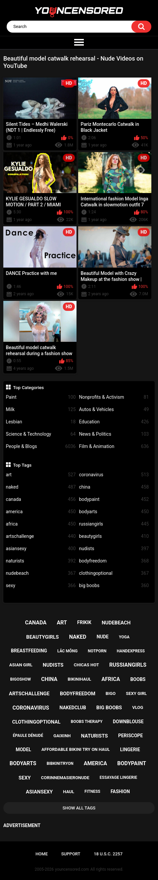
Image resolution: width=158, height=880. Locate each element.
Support (70, 853)
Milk (41, 409)
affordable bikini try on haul (76, 749)
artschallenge (41, 536)
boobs (138, 679)
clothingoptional (114, 573)
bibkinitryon (60, 763)
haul (69, 791)
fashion (120, 791)
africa (41, 524)
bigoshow (20, 679)
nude (102, 636)
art (41, 475)
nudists (114, 548)
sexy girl (136, 693)
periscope (130, 735)
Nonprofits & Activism (114, 397)
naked (41, 487)
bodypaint (114, 499)
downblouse (128, 721)
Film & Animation (114, 446)
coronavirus (114, 475)
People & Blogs (41, 446)
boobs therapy (87, 721)
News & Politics (114, 434)
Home (42, 853)
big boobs (114, 585)
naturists (41, 561)
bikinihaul (79, 679)
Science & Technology (41, 434)
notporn (97, 651)
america (41, 512)
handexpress (131, 651)
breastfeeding (29, 650)
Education (114, 422)
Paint (41, 397)
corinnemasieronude (65, 777)
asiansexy (41, 548)
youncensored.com (72, 869)
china (114, 487)
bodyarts (114, 512)
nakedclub (73, 707)
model (23, 749)
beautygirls (114, 536)
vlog (137, 707)
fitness (92, 791)
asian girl (21, 664)
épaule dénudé (28, 735)
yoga (124, 637)
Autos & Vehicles (114, 409)
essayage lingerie (118, 777)
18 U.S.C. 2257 (108, 853)
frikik (84, 622)
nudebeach (41, 573)
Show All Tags (79, 807)
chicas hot (86, 664)
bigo (110, 693)
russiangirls (114, 524)
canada (41, 499)
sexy (41, 585)
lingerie (130, 749)
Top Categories (28, 387)
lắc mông (67, 651)
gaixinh (62, 735)
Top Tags (22, 465)
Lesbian (41, 422)
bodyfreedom (114, 561)
